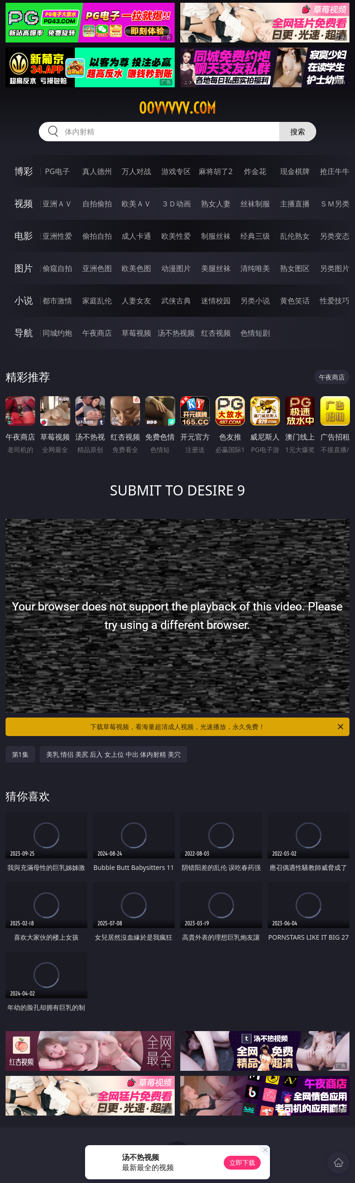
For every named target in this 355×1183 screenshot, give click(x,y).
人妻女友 (136, 301)
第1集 (20, 754)
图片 (23, 268)
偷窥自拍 (57, 268)
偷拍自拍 (97, 236)
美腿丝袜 (216, 268)
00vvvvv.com (177, 108)
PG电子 (57, 171)
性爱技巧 (334, 301)
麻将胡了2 (216, 171)
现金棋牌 (295, 171)
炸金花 (255, 171)
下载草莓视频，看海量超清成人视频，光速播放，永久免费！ (217, 726)
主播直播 (295, 204)
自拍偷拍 (97, 204)
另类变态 (334, 236)
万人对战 (136, 171)
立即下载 (242, 1162)
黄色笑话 (295, 301)
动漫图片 (176, 268)
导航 (23, 332)
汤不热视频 (176, 333)
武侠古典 (176, 301)
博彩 (23, 171)
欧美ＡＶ (136, 204)
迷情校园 (216, 301)
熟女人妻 (216, 204)
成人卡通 (136, 236)
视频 (23, 203)
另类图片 (334, 268)
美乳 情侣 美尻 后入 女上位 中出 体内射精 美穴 (113, 754)
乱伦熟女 (295, 236)
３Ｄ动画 (176, 204)
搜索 (297, 132)
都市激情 (57, 301)
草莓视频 (136, 333)
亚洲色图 (97, 268)
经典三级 (255, 236)
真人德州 (97, 171)
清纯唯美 (255, 268)
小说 (23, 300)
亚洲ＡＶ (57, 204)
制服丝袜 (216, 236)
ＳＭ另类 (334, 204)
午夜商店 (97, 333)
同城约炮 (57, 333)
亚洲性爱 (57, 236)
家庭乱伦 (97, 301)
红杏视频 (216, 333)
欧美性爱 (176, 236)
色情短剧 (255, 333)
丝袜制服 (255, 204)
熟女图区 (295, 268)
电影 (23, 235)
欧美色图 (136, 268)
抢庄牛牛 (334, 171)
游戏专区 (176, 171)
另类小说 (255, 301)
